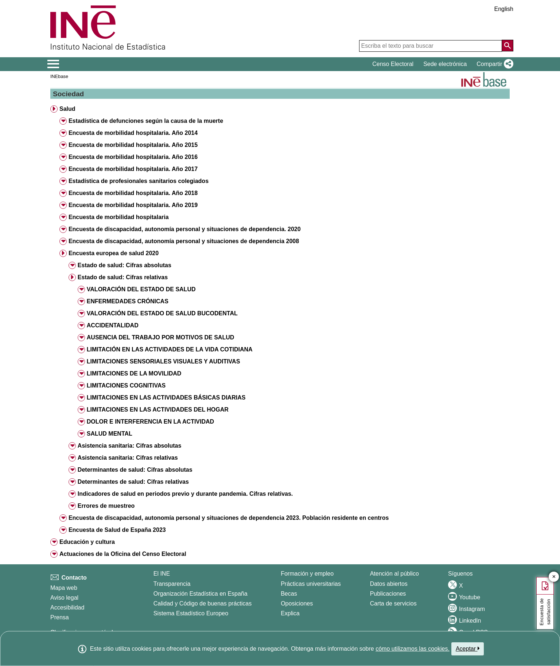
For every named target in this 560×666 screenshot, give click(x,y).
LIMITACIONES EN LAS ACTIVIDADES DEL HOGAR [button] (158, 409)
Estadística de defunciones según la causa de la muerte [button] (146, 121)
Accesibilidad (67, 607)
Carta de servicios (393, 603)
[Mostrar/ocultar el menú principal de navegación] (53, 64)
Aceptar (467, 648)
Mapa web (63, 588)
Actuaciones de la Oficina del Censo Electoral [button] (122, 554)
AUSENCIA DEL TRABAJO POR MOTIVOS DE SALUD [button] (160, 337)
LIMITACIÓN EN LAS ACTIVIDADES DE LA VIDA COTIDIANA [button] (170, 349)
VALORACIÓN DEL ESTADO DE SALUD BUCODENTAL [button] (162, 313)
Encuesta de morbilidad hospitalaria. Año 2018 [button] (133, 193)
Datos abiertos (389, 584)
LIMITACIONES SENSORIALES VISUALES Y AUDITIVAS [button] (163, 361)
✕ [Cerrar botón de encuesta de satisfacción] (554, 577)
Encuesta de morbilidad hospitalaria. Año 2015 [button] (133, 145)
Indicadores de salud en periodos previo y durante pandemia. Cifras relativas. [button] (185, 494)
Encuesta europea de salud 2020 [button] (114, 253)
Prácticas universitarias (311, 584)
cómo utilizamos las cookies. (413, 649)
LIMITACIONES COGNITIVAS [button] (126, 385)
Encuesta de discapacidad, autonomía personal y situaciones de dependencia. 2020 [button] (185, 229)
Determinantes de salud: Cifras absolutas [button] (135, 470)
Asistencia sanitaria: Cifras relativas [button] (128, 458)
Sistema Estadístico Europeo (190, 613)
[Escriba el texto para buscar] (430, 46)
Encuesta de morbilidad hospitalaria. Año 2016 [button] (133, 157)
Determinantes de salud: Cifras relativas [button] (133, 482)
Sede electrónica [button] (445, 64)
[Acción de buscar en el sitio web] (507, 45)
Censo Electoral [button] (392, 64)
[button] (493, 64)
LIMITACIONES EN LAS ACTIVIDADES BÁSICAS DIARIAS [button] (166, 397)
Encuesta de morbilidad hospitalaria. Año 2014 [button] (133, 133)
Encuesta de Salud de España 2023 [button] (117, 530)
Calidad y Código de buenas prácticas (202, 603)
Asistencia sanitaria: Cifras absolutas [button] (130, 446)
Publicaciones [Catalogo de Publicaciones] (388, 594)
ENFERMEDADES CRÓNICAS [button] (127, 301)
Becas (289, 594)
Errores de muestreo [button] (106, 506)
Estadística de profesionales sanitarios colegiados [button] (139, 181)
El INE (161, 573)
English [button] (503, 9)
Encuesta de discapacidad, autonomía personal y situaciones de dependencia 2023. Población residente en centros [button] (229, 518)
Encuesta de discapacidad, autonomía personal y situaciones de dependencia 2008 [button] (184, 241)
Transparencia (172, 584)
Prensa (59, 617)
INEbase (59, 76)
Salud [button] (67, 109)
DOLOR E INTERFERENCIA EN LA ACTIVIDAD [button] (150, 421)
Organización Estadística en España (200, 594)
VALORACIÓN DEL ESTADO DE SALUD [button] (141, 289)
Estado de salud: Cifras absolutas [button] (124, 265)
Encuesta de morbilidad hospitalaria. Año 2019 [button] (133, 205)
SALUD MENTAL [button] (109, 434)
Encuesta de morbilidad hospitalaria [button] (119, 217)
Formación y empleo (307, 573)
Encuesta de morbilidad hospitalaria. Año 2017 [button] (133, 169)
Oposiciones (297, 603)
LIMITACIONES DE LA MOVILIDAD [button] (134, 373)
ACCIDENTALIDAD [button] (113, 325)
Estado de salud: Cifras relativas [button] (123, 277)
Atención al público (394, 573)
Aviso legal (64, 598)
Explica (290, 613)
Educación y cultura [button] (87, 542)
